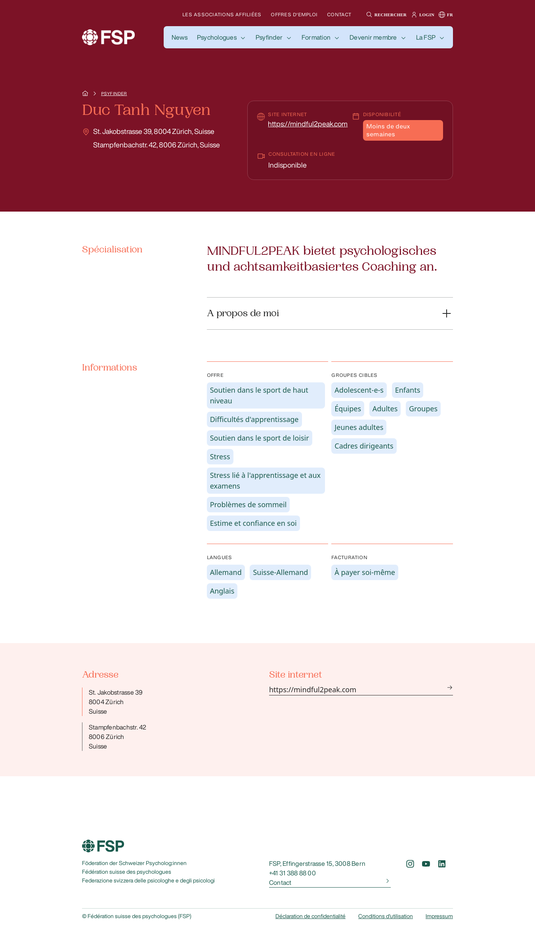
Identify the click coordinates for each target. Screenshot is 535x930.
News (179, 37)
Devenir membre (373, 37)
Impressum (439, 916)
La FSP (426, 37)
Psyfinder (269, 37)
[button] (385, 15)
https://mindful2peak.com (308, 123)
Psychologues (217, 37)
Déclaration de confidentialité (310, 916)
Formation (316, 37)
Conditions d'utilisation (385, 916)
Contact (339, 14)
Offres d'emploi (294, 14)
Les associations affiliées (221, 14)
